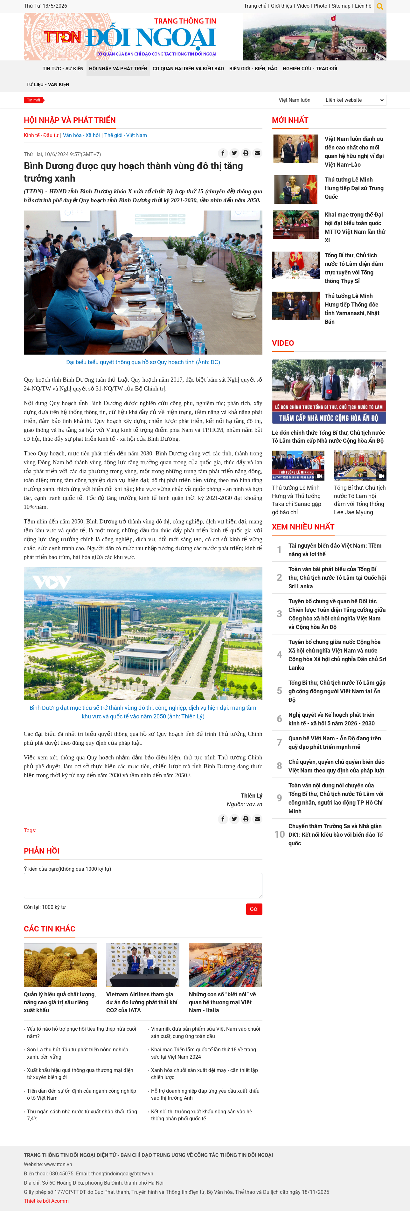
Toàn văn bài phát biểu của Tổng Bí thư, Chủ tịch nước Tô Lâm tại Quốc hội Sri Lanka (337, 578)
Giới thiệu (281, 6)
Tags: (30, 830)
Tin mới (33, 100)
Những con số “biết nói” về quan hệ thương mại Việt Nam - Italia (222, 1002)
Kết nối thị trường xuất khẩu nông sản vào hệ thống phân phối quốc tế (201, 1115)
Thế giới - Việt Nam (125, 135)
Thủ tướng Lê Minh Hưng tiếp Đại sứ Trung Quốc (354, 188)
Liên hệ (363, 6)
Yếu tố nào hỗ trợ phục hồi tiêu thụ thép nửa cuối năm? (81, 1032)
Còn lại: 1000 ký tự (45, 907)
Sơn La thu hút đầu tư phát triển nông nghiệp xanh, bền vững (77, 1053)
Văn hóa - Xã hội (81, 135)
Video (303, 6)
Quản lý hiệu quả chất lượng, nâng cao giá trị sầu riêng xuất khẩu (60, 1002)
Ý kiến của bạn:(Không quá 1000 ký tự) (67, 869)
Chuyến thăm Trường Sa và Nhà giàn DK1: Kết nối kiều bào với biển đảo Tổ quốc (335, 835)
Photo (320, 6)
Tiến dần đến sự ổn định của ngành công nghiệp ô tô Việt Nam (81, 1094)
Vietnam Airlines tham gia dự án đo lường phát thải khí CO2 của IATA (141, 1002)
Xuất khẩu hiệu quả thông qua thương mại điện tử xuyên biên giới (80, 1073)
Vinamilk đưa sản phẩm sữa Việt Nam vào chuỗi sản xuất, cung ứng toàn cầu (205, 1032)
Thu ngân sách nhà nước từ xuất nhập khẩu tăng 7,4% (82, 1115)
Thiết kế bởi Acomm (46, 1201)
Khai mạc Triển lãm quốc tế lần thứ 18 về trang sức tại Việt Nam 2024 (203, 1053)
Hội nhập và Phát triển (70, 120)
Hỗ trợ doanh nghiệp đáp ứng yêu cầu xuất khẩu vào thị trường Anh (205, 1094)
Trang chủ (255, 6)
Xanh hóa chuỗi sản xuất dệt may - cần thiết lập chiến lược (204, 1073)
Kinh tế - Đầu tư (41, 135)
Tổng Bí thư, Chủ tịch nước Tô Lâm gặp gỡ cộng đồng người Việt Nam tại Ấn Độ (337, 691)
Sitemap (341, 6)
